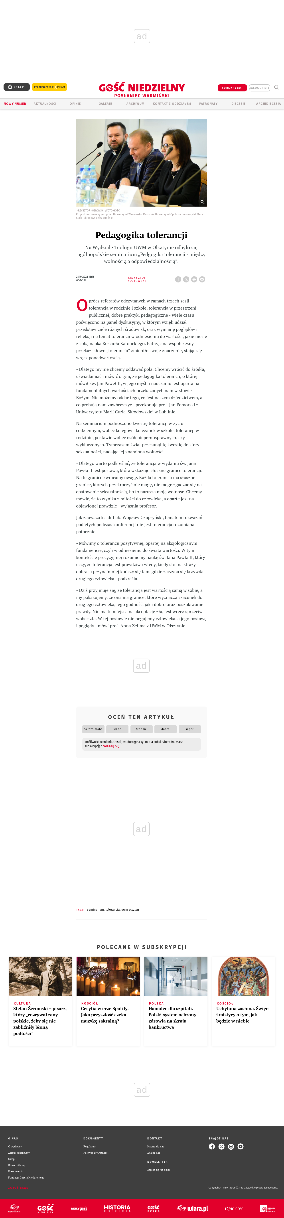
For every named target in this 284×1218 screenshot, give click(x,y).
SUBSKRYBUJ (232, 87)
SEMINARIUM (95, 910)
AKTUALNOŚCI (45, 104)
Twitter (187, 278)
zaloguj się (259, 87)
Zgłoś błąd (18, 1187)
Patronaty (208, 104)
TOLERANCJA (112, 910)
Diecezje (238, 104)
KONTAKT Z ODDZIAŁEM (172, 104)
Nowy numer (15, 104)
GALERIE (105, 104)
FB (179, 278)
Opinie (75, 104)
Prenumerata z (49, 87)
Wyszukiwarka (276, 87)
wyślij (203, 278)
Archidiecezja (268, 104)
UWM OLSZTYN (130, 910)
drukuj (195, 278)
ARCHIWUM (135, 104)
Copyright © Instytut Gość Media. (227, 1187)
